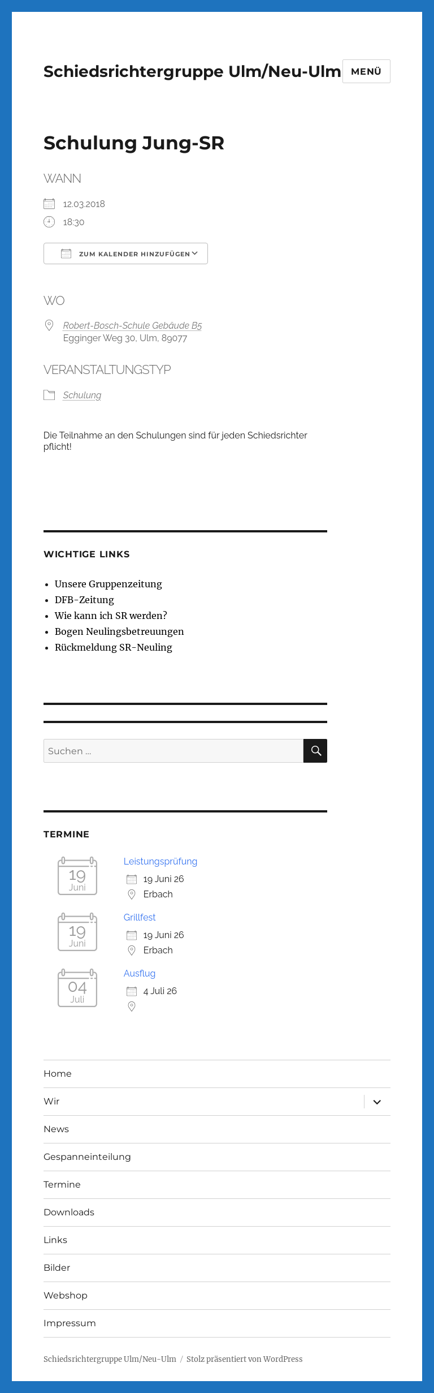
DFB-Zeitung (84, 599)
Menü (366, 71)
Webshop (66, 1295)
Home (58, 1073)
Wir (51, 1101)
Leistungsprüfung (161, 861)
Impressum (70, 1323)
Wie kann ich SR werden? (111, 615)
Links (55, 1240)
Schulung (82, 395)
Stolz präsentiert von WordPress (244, 1359)
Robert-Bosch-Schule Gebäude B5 (132, 325)
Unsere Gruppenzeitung (108, 584)
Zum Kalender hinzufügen (125, 253)
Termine (62, 1184)
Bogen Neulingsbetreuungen (119, 631)
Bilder (57, 1267)
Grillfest (140, 917)
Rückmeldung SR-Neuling (113, 647)
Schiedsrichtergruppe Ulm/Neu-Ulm (192, 71)
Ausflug (140, 973)
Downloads (69, 1212)
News (56, 1129)
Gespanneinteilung (87, 1156)
